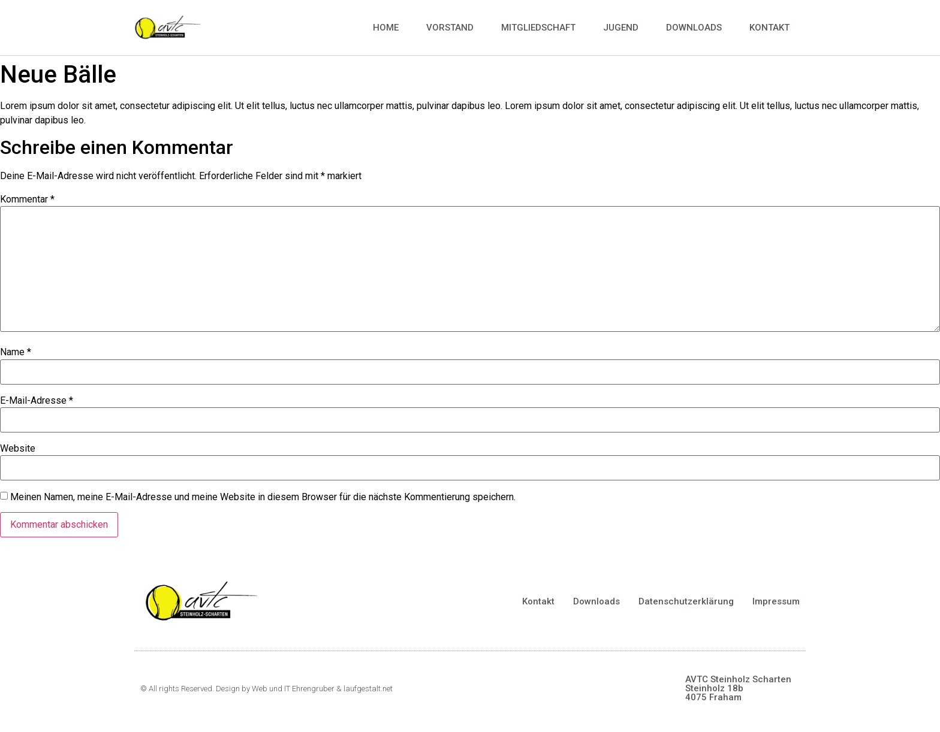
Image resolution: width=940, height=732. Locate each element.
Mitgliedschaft (538, 27)
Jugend (620, 27)
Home (386, 27)
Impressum (776, 601)
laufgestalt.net (368, 688)
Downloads (694, 27)
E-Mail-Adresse (36, 401)
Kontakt (769, 27)
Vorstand (450, 27)
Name (15, 352)
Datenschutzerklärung (686, 601)
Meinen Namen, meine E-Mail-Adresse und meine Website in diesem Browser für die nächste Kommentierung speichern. (263, 497)
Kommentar (27, 199)
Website (17, 448)
